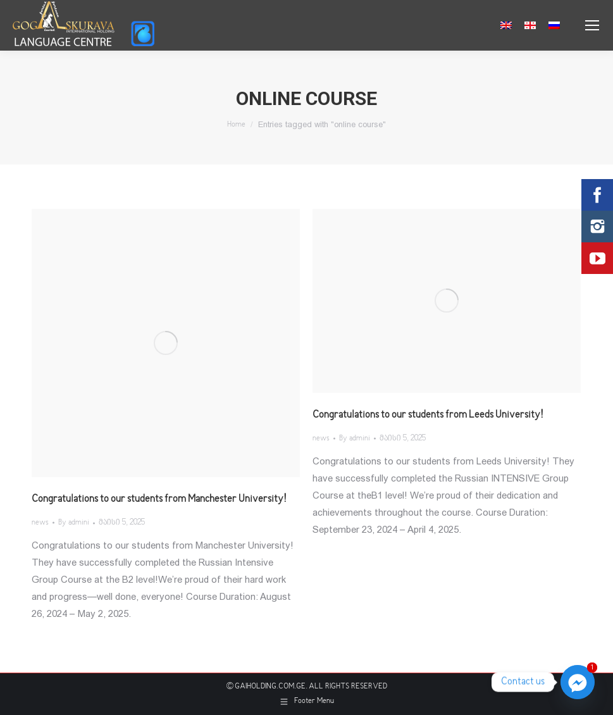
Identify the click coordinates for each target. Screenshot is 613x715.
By (73, 523)
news (40, 523)
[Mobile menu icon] (592, 25)
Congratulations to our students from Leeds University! (428, 415)
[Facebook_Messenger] (577, 682)
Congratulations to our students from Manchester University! (159, 499)
